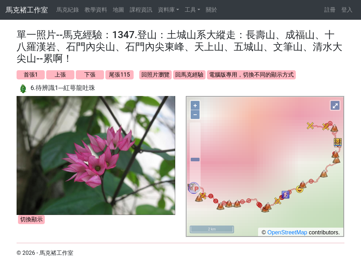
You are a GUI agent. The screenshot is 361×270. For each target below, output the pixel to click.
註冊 (330, 9)
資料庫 (166, 9)
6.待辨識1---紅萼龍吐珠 (62, 87)
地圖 (118, 9)
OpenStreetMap (287, 232)
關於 (211, 9)
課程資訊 (141, 9)
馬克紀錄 (67, 9)
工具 (190, 9)
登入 (347, 9)
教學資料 (96, 9)
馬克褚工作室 (27, 10)
